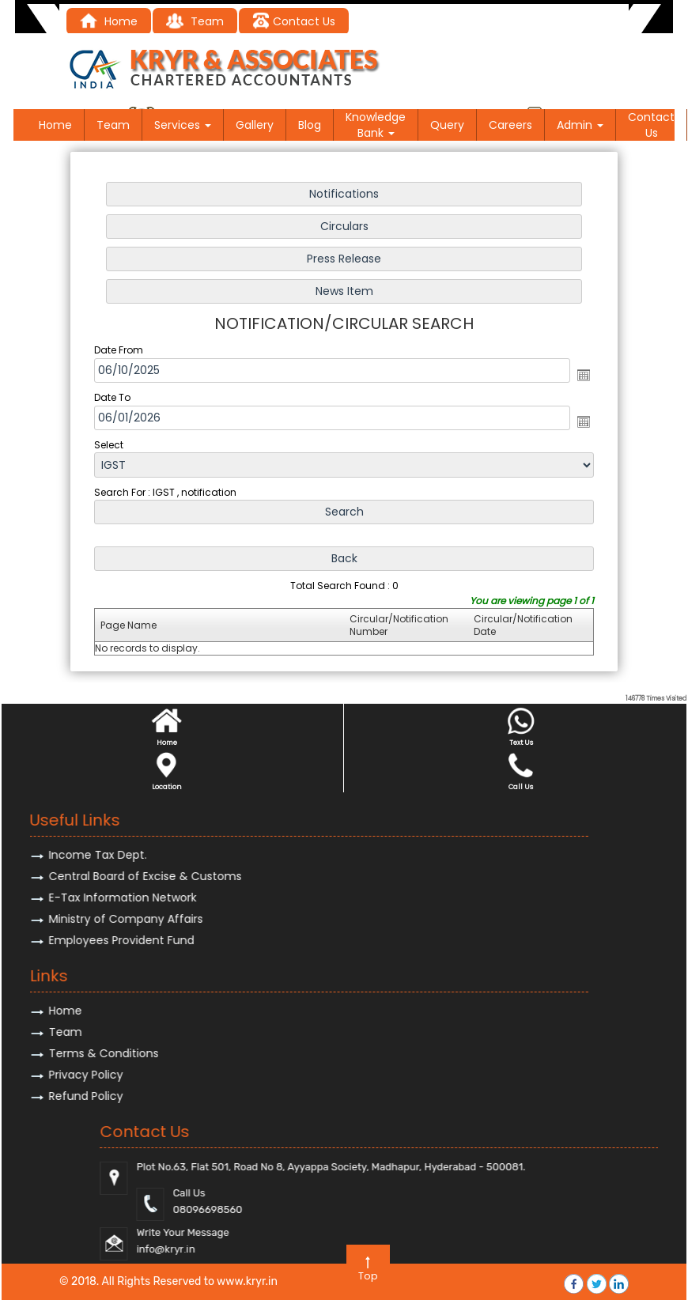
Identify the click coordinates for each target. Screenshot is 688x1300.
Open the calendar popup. (581, 375)
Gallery (255, 125)
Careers (510, 125)
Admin (580, 125)
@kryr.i (590, 1249)
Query (447, 125)
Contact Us (293, 21)
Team (113, 125)
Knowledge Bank (376, 125)
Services (182, 125)
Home (109, 21)
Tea (188, 21)
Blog (309, 125)
